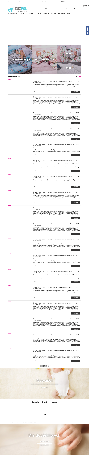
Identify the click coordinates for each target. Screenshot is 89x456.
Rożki (68, 68)
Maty (68, 53)
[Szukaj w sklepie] (54, 8)
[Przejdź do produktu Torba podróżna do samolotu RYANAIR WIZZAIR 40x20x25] (25, 415)
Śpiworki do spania (44, 59)
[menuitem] (13, 13)
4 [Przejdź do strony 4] (46, 365)
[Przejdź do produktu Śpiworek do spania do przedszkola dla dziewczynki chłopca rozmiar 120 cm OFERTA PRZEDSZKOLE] (20, 81)
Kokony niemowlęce (20, 59)
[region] (44, 30)
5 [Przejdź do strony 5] (48, 365)
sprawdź (44, 387)
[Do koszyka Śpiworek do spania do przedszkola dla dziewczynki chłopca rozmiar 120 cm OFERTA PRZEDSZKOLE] (75, 92)
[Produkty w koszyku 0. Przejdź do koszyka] (75, 7)
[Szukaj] (66, 8)
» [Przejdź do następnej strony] (50, 365)
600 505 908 (38, 1)
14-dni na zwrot (11, 1)
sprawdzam (44, 445)
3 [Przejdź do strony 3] (44, 365)
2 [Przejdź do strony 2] (42, 365)
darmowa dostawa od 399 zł (25, 1)
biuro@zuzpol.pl (46, 1)
